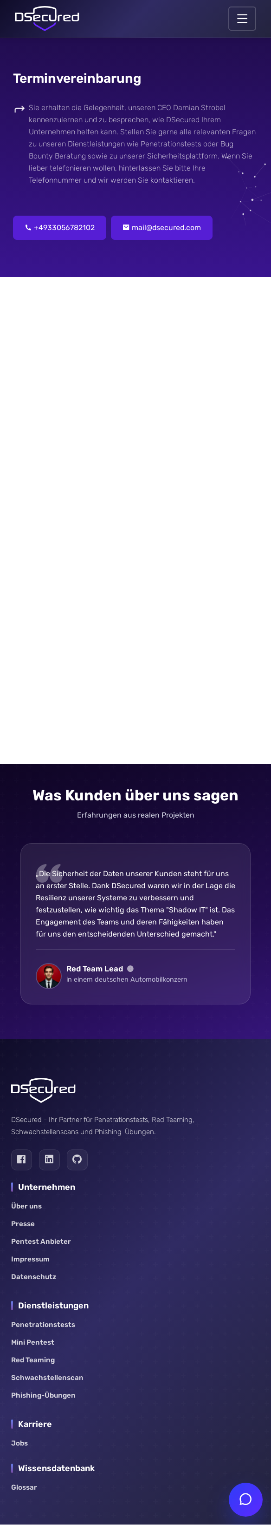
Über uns (26, 1206)
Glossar (24, 1488)
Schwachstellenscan (47, 1378)
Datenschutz (33, 1277)
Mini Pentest (32, 1343)
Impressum (30, 1259)
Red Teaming (33, 1360)
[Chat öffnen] (246, 1500)
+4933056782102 (60, 228)
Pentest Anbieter (41, 1242)
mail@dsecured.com (162, 228)
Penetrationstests (43, 1325)
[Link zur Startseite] (47, 18)
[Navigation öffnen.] (242, 19)
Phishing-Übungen (43, 1396)
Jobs (19, 1443)
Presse (23, 1224)
